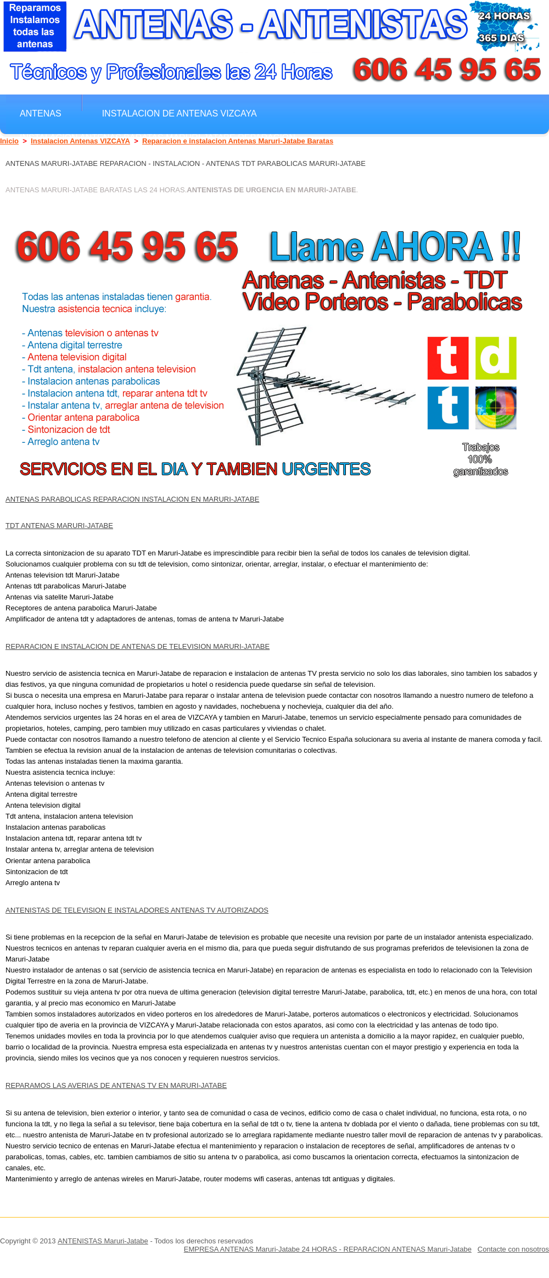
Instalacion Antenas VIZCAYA (80, 141)
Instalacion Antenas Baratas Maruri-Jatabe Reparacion (157, 137)
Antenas (40, 113)
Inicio (9, 141)
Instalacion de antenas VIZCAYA (179, 113)
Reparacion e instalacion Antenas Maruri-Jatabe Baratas (237, 141)
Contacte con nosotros (513, 1249)
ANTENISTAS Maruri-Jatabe (103, 1241)
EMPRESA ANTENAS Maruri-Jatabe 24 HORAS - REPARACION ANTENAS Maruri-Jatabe (328, 1249)
